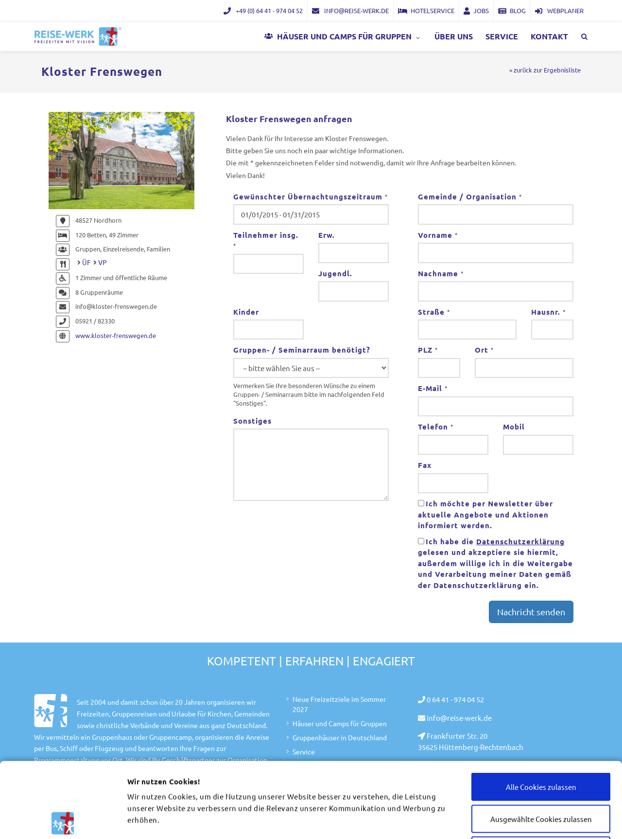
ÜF (86, 262)
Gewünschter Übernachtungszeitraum (310, 196)
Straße (434, 312)
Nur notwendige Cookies (541, 775)
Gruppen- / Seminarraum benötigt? (301, 350)
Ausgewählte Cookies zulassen (541, 743)
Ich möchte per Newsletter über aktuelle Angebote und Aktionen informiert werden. (485, 514)
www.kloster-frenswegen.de (115, 335)
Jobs (476, 10)
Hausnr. (548, 312)
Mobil (514, 426)
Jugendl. (335, 273)
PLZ (428, 350)
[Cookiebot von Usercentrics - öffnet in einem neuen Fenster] (62, 820)
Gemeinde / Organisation (470, 196)
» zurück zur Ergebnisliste (545, 70)
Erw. (326, 235)
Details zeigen (540, 820)
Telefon (435, 426)
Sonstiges (252, 421)
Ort (484, 350)
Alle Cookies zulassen (541, 711)
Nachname (441, 273)
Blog (512, 10)
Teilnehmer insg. (265, 240)
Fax (425, 465)
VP (102, 262)
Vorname (438, 235)
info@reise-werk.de (350, 10)
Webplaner (559, 10)
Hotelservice (426, 10)
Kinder (246, 312)
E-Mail (433, 388)
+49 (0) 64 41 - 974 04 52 (263, 10)
